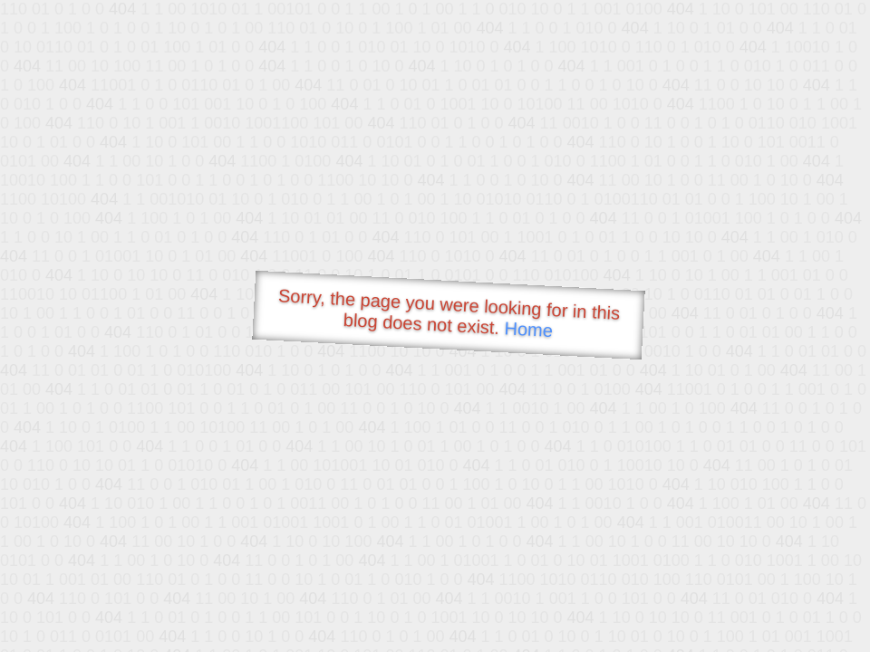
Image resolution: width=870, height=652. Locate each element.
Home (528, 329)
